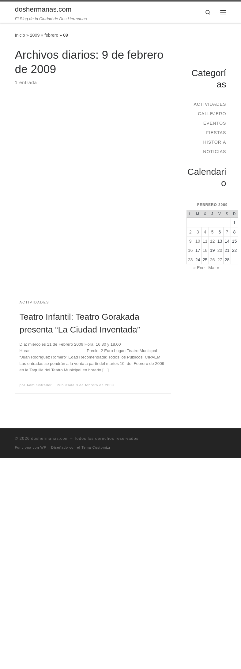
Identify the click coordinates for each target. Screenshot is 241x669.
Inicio (20, 35)
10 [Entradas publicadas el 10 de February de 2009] (197, 241)
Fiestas (216, 132)
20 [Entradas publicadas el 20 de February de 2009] (219, 250)
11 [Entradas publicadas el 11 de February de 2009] (205, 241)
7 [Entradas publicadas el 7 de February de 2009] (227, 232)
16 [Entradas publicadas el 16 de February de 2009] (190, 250)
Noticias (214, 151)
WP (43, 447)
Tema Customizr (96, 447)
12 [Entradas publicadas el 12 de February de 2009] (212, 241)
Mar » (213, 267)
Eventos (214, 123)
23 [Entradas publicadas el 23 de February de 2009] (190, 259)
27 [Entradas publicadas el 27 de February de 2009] (219, 259)
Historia (214, 142)
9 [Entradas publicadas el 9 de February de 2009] (190, 241)
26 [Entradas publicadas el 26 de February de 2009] (212, 259)
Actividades (210, 104)
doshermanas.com (50, 438)
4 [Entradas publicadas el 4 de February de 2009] (205, 232)
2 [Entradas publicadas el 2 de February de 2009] (190, 232)
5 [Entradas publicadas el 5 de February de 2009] (212, 232)
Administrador (39, 385)
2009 (35, 35)
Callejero (212, 113)
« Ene (199, 267)
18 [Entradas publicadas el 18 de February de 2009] (205, 250)
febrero (51, 35)
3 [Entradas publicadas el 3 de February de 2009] (198, 232)
